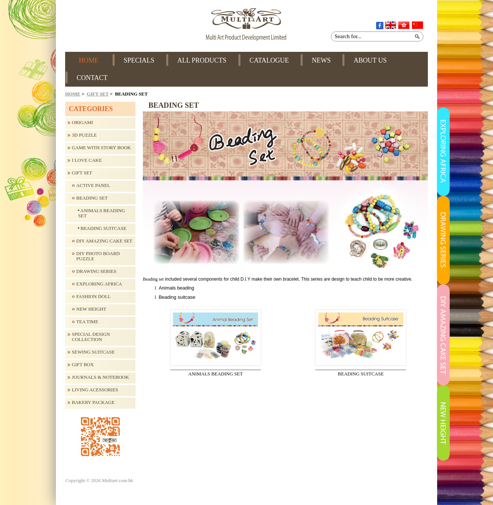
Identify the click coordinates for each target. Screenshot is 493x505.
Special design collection (91, 337)
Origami (82, 122)
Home (72, 94)
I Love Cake (87, 160)
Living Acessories (95, 389)
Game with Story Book (101, 147)
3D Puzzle (84, 135)
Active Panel (93, 185)
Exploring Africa (99, 284)
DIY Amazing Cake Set (104, 241)
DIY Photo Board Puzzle (98, 256)
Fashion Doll (93, 296)
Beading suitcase (102, 228)
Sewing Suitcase (93, 352)
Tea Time (87, 321)
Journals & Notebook (100, 377)
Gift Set (97, 94)
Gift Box (83, 364)
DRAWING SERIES (96, 271)
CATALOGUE (269, 60)
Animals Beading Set (101, 213)
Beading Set (92, 198)
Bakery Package (93, 402)
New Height (91, 309)
